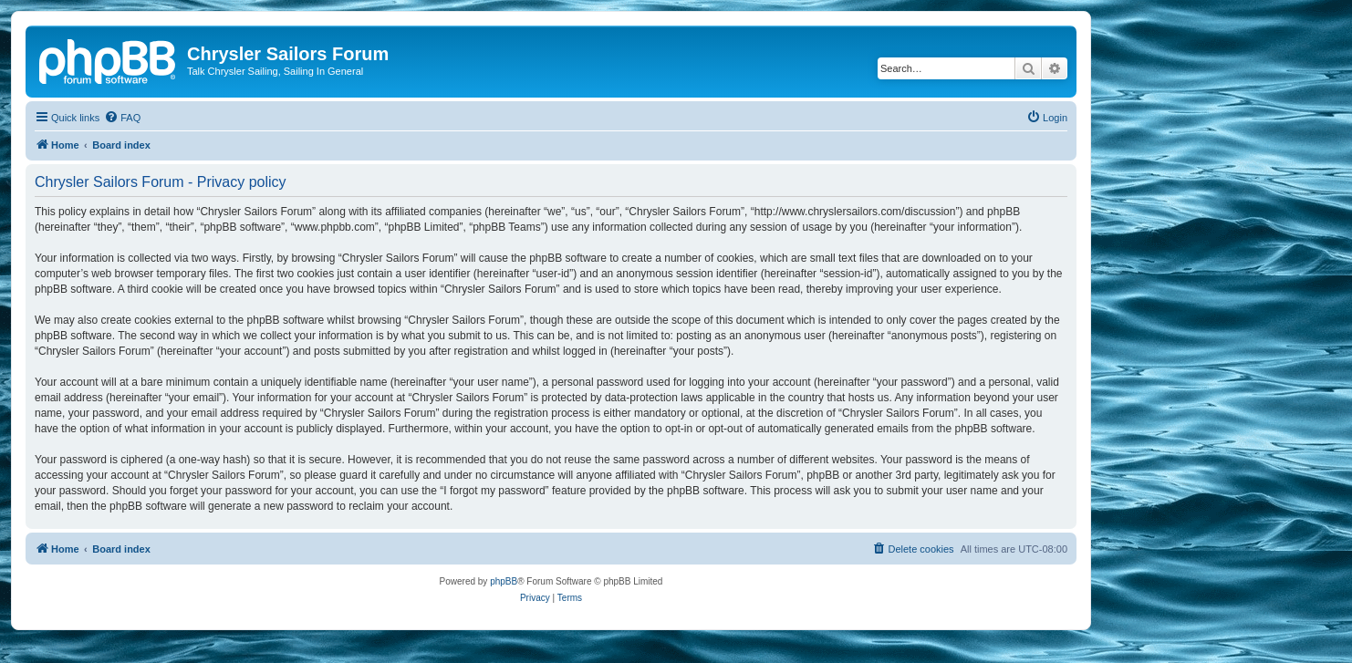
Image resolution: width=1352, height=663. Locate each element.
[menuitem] (122, 118)
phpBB (503, 581)
